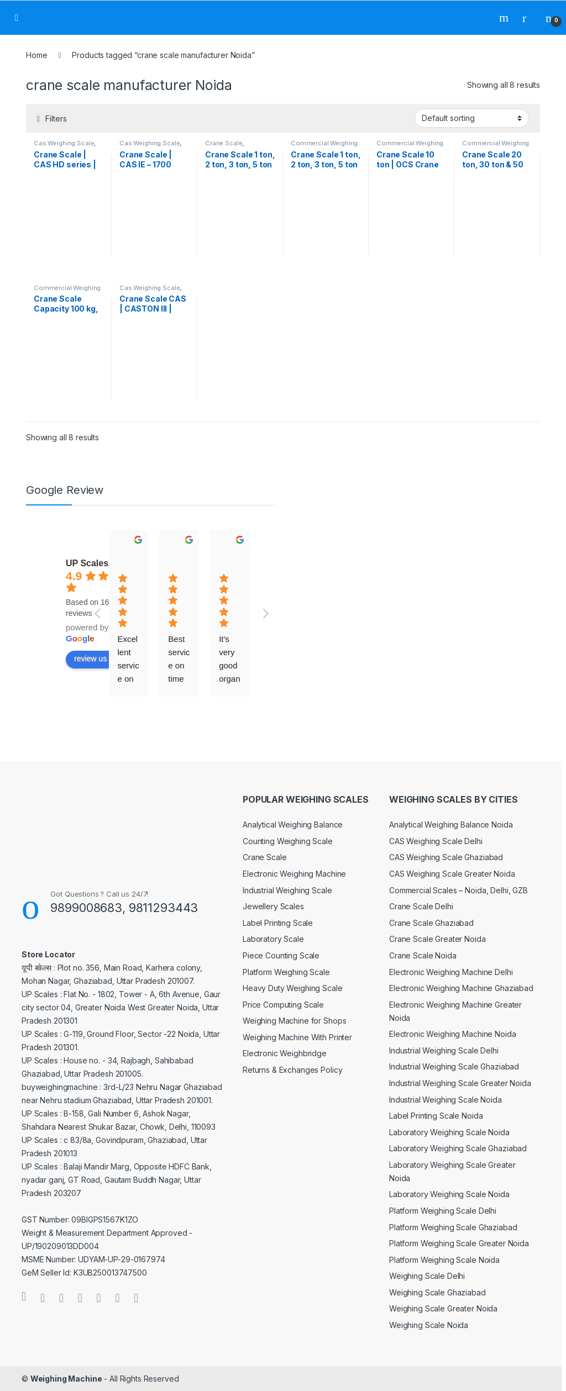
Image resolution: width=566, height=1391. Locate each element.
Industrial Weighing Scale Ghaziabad (454, 1066)
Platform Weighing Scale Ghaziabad (453, 1227)
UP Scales (87, 563)
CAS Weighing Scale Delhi (436, 841)
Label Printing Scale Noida (436, 1115)
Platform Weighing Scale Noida (444, 1259)
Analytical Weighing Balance (293, 824)
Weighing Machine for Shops (294, 1020)
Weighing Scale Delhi (427, 1276)
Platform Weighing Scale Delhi (442, 1210)
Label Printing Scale (278, 923)
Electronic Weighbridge (285, 1053)
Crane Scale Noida (423, 955)
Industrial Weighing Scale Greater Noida (460, 1083)
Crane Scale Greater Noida (437, 939)
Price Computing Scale (283, 1004)
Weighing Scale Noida (428, 1325)
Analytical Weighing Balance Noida (450, 824)
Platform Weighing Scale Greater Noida (459, 1243)
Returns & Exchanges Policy (292, 1069)
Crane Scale (223, 143)
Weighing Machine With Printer (297, 1037)
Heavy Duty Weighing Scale (293, 988)
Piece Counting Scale (281, 955)
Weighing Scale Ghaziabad (437, 1292)
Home (36, 55)
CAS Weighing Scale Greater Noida (452, 873)
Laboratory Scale (273, 939)
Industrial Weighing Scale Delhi (444, 1050)
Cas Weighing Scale (64, 143)
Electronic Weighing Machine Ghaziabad (461, 988)
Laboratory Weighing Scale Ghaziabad (458, 1148)
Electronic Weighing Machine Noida (452, 1034)
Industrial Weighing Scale (287, 890)
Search (505, 18)
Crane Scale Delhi (421, 906)
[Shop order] (472, 118)
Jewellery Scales (273, 906)
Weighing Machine (66, 1378)
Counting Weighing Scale (288, 841)
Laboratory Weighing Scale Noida (449, 1132)
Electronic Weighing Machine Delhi (450, 972)
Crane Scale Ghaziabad (431, 923)
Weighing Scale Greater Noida (443, 1308)
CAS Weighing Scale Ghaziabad (446, 857)
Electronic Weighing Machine (294, 873)
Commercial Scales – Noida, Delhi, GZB (458, 890)
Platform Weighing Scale (286, 972)
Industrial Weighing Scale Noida (445, 1099)
